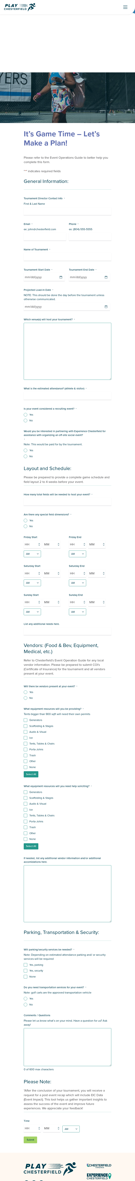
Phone (73, 224)
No (31, 420)
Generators (35, 720)
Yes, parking (36, 965)
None (32, 767)
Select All (31, 774)
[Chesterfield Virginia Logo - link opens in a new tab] (99, 1165)
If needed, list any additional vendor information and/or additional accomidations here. (62, 860)
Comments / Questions (37, 1015)
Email (28, 224)
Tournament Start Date (38, 270)
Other (32, 761)
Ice (31, 738)
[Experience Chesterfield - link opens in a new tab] (99, 1176)
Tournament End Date (82, 270)
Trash (32, 755)
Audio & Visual (37, 732)
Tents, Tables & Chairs (41, 744)
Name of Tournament (37, 249)
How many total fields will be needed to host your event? (58, 494)
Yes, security (36, 971)
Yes (31, 415)
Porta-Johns (36, 749)
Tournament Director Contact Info (44, 198)
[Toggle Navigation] (127, 7)
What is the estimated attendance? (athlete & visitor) (55, 388)
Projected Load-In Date (38, 290)
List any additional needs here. (42, 624)
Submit (30, 1140)
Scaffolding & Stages (41, 726)
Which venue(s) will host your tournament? (49, 319)
